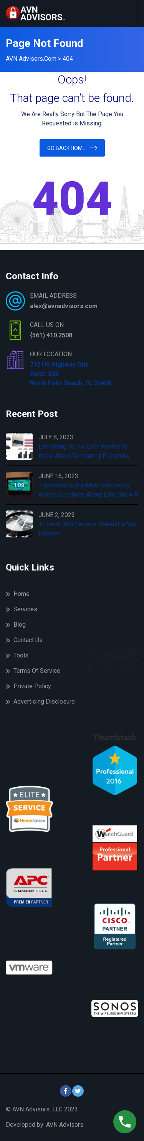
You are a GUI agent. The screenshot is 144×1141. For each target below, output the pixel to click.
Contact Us (28, 640)
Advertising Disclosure (44, 701)
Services (25, 609)
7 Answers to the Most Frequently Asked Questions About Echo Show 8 (88, 490)
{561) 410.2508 (51, 335)
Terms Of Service (36, 670)
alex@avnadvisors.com (64, 306)
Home (21, 593)
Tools (20, 655)
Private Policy (32, 686)
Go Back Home (66, 148)
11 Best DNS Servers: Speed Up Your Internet (88, 528)
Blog (19, 624)
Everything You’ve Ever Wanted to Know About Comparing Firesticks (83, 451)
